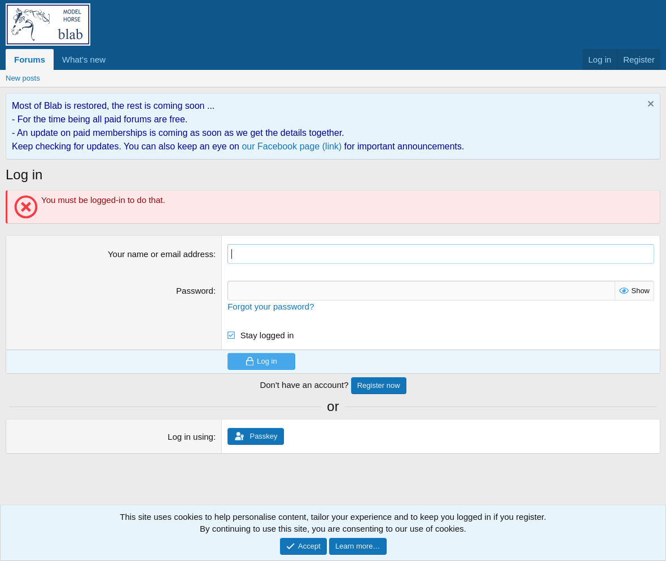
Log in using (190, 436)
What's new (84, 59)
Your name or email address (160, 254)
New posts (23, 78)
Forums (29, 59)
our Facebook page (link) (291, 146)
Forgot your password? (270, 306)
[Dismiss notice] (649, 105)
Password (194, 290)
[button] (114, 59)
